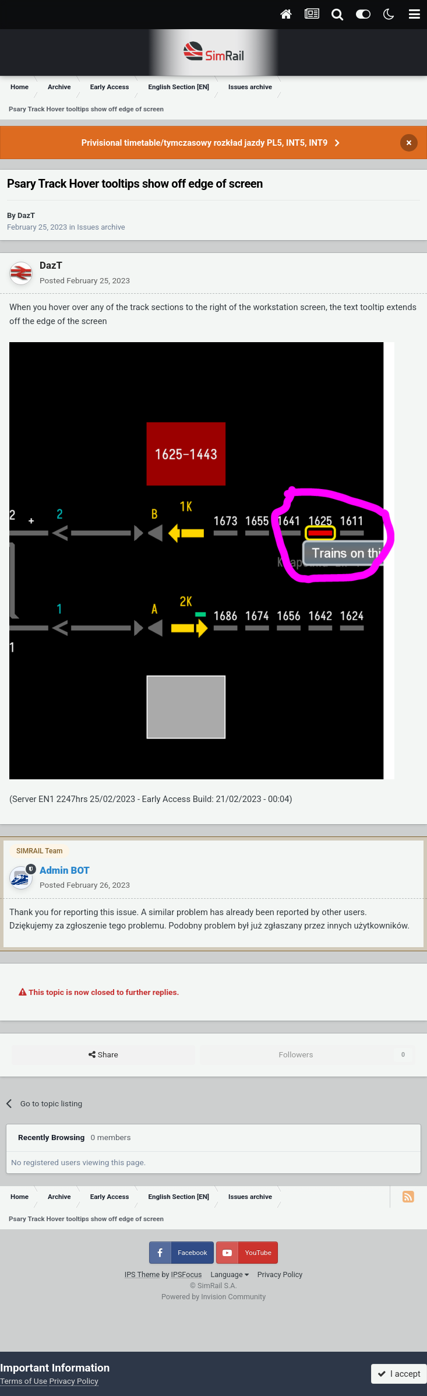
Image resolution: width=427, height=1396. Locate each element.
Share (103, 1055)
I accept (399, 1374)
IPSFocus (186, 1274)
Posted (85, 280)
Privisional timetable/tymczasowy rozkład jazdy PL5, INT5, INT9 (205, 143)
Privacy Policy (280, 1274)
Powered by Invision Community (213, 1296)
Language (229, 1274)
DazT (26, 215)
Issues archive (101, 227)
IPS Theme (142, 1274)
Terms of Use (23, 1381)
